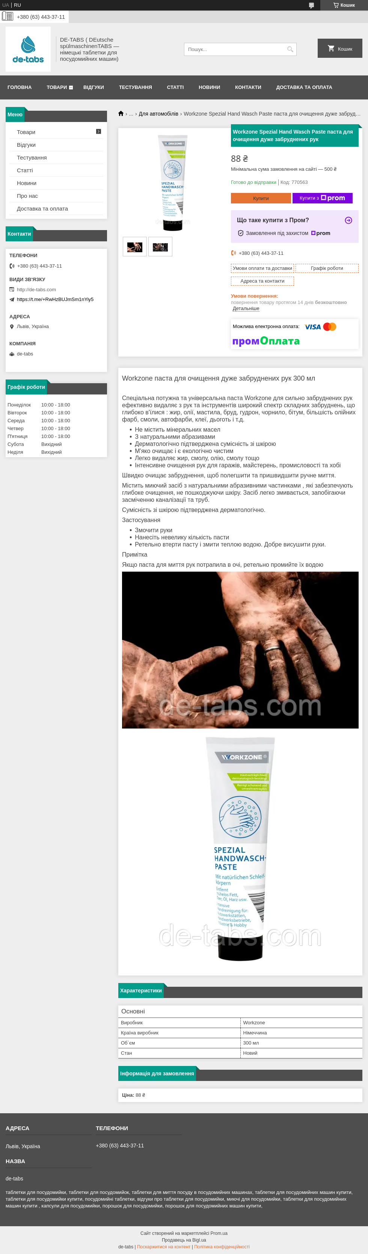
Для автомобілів (158, 114)
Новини (209, 87)
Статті (175, 87)
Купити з (322, 198)
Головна (20, 87)
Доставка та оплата (304, 87)
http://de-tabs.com (36, 289)
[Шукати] (290, 49)
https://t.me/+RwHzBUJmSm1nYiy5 (55, 299)
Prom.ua (219, 1233)
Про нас (27, 196)
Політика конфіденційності (222, 1246)
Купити (261, 198)
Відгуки (93, 87)
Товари (57, 87)
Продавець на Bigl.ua (184, 1240)
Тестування (135, 87)
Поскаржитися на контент (163, 1246)
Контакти (248, 87)
